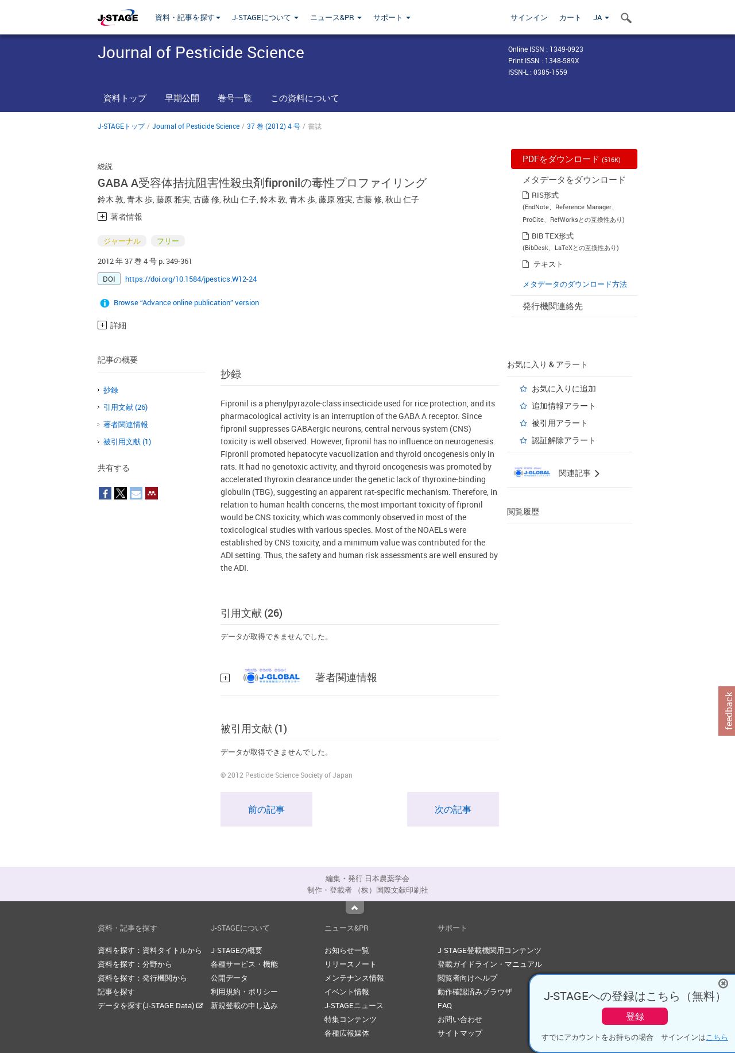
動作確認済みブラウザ (475, 991)
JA (601, 17)
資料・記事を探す (187, 17)
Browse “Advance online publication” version (186, 302)
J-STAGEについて (265, 17)
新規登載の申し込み (244, 1005)
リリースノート (350, 964)
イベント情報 (346, 991)
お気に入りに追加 (564, 388)
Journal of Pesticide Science (195, 125)
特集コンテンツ (350, 1019)
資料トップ (124, 97)
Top (355, 907)
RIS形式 (545, 195)
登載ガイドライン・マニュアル (490, 964)
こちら (717, 1037)
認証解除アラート (564, 440)
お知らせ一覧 (346, 950)
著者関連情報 (125, 424)
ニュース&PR (336, 17)
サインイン (529, 17)
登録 (635, 1016)
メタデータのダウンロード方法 (575, 284)
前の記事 (266, 809)
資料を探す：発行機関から (142, 978)
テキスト (548, 264)
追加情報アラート (564, 405)
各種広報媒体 (346, 1033)
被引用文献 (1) (127, 441)
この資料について (304, 97)
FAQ (445, 1005)
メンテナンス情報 (354, 978)
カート (570, 17)
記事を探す (116, 991)
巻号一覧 (235, 97)
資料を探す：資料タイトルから (150, 950)
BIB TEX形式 (553, 235)
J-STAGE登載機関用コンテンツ (489, 950)
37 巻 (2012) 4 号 (273, 125)
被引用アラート (560, 422)
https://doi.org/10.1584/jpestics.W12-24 (191, 279)
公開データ (229, 978)
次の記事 (453, 809)
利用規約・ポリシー (244, 991)
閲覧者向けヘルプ (467, 978)
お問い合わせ (460, 1019)
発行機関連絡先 (553, 306)
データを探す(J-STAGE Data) (150, 1005)
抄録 (110, 390)
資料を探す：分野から (135, 964)
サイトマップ (460, 1033)
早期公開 (182, 97)
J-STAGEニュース (354, 1005)
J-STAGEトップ (121, 125)
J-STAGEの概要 (236, 950)
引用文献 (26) (125, 407)
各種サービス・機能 (244, 964)
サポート (392, 17)
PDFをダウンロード (572, 158)
